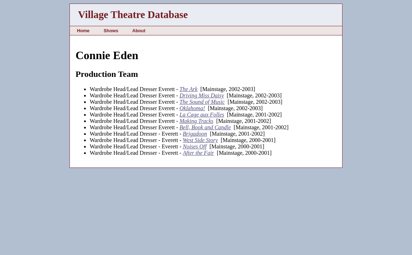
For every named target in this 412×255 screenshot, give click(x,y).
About (138, 30)
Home (83, 30)
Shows (111, 30)
